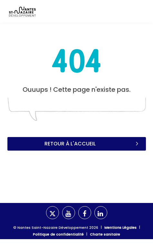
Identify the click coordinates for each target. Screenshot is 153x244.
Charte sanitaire (105, 234)
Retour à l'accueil (91, 143)
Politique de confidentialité (58, 234)
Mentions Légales (120, 227)
